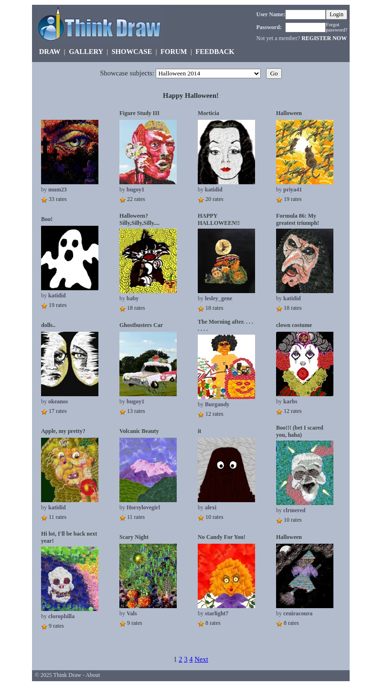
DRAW (50, 51)
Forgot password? (336, 27)
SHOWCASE (131, 51)
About (92, 675)
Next (201, 659)
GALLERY (86, 51)
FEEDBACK (214, 51)
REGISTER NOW (324, 38)
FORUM (173, 51)
